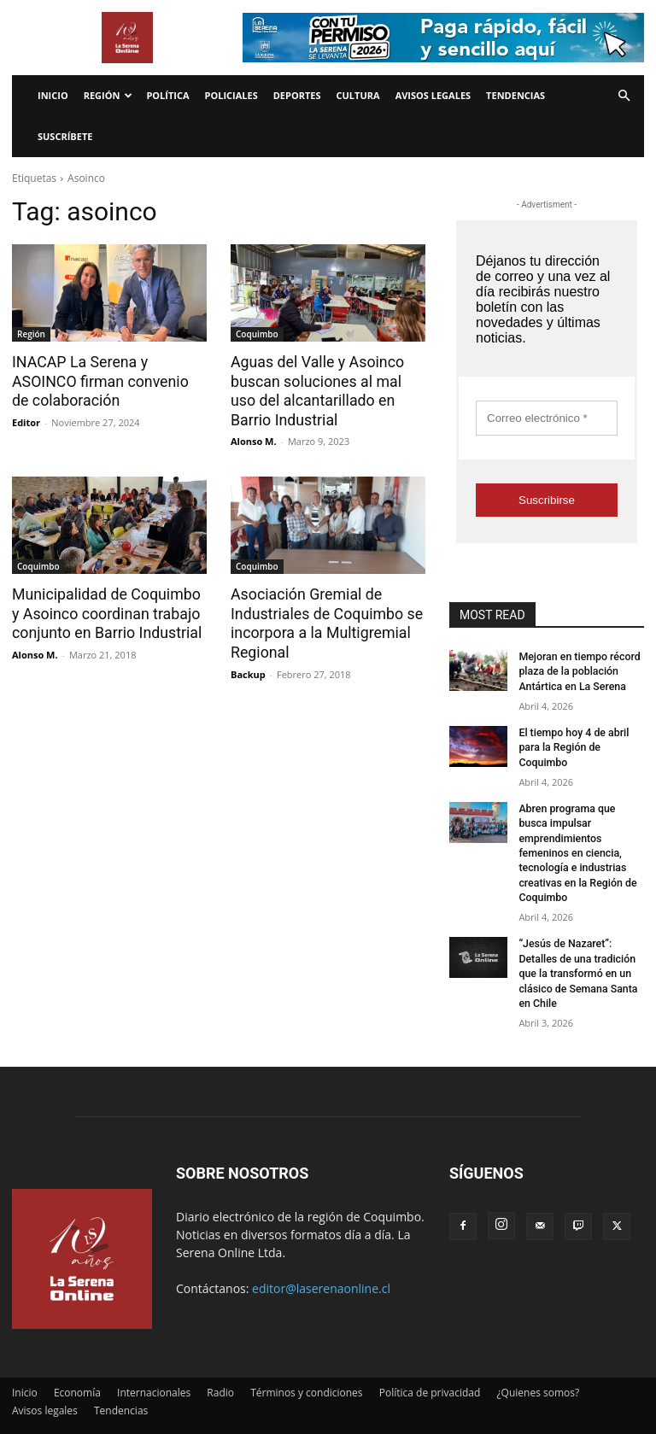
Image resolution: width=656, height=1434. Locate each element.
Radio (220, 1370)
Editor (26, 420)
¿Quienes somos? (537, 1370)
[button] (623, 96)
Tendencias (515, 95)
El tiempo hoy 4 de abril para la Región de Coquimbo (571, 745)
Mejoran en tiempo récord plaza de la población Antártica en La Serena (577, 671)
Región (108, 95)
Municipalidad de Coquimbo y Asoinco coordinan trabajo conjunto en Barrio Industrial (107, 611)
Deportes (297, 95)
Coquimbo (257, 334)
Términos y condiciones (306, 1370)
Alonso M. (254, 439)
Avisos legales (433, 95)
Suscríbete (65, 136)
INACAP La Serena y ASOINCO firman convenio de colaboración (106, 381)
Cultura (358, 95)
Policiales (231, 95)
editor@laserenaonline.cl (321, 1266)
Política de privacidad (430, 1370)
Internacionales (153, 1370)
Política (167, 95)
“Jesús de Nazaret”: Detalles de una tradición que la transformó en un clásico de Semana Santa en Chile (576, 952)
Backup (248, 670)
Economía (77, 1370)
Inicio (53, 95)
